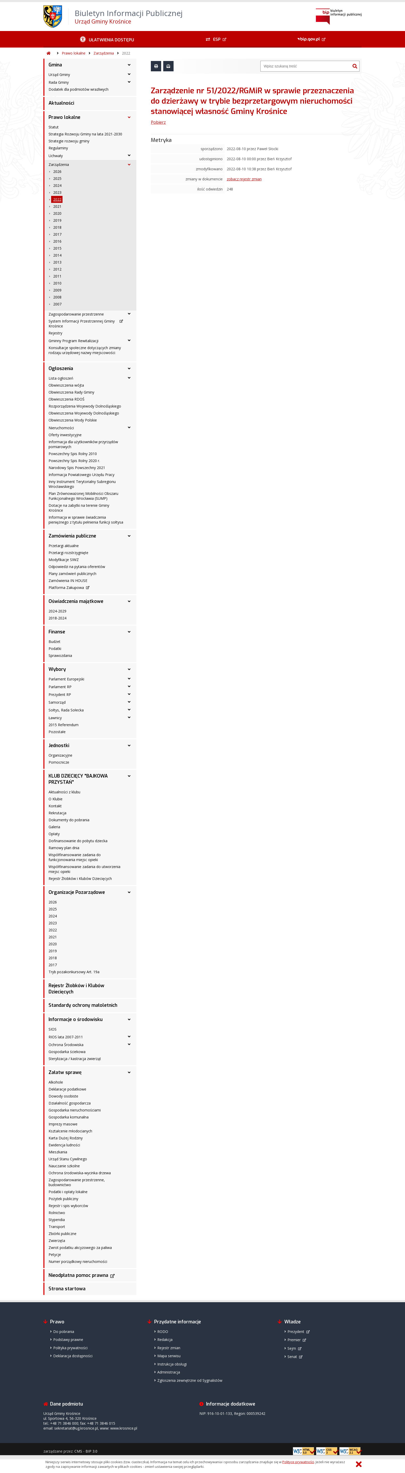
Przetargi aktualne (64, 545)
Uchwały (56, 155)
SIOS (53, 1029)
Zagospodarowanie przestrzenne (76, 314)
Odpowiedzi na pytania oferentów (77, 566)
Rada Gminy (59, 82)
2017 (57, 234)
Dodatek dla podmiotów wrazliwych (78, 89)
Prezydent (295, 1331)
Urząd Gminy (59, 74)
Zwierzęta (57, 1240)
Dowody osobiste (63, 1096)
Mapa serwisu (169, 1355)
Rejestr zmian (168, 1347)
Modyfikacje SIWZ (64, 559)
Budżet (54, 641)
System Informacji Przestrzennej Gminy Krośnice (82, 323)
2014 (57, 255)
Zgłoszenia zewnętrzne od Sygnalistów (189, 1380)
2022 (126, 53)
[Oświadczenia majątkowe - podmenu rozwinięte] (129, 601)
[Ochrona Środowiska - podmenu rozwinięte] (129, 1044)
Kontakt (55, 805)
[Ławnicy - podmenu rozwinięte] (129, 717)
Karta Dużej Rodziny (66, 1138)
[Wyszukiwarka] (306, 66)
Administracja (168, 1372)
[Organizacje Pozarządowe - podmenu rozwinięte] (129, 892)
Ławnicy (55, 717)
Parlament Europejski (66, 679)
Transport (57, 1226)
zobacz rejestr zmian (244, 179)
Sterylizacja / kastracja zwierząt (75, 1058)
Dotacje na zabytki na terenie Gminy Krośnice (79, 508)
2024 (57, 185)
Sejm (291, 1348)
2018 (57, 227)
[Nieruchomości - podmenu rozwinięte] (129, 427)
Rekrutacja (57, 812)
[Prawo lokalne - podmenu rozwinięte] (129, 117)
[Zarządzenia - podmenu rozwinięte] (129, 164)
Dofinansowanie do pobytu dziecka (78, 840)
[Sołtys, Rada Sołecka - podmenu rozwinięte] (129, 709)
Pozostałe (57, 731)
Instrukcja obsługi (172, 1364)
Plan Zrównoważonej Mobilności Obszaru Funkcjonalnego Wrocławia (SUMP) (83, 496)
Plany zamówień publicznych (72, 573)
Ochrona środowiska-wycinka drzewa (80, 1172)
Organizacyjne (60, 755)
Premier (294, 1339)
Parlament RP (60, 686)
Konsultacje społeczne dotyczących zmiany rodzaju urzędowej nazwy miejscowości (85, 350)
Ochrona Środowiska (66, 1044)
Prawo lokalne (73, 53)
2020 (57, 213)
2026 (57, 171)
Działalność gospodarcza (70, 1103)
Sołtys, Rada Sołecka (66, 710)
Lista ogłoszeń (61, 378)
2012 (57, 269)
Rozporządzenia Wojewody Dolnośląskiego (85, 406)
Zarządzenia (104, 53)
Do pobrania (63, 1331)
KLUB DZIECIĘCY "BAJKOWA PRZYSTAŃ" (78, 779)
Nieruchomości (61, 427)
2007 (57, 304)
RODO (162, 1331)
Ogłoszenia (61, 368)
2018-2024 (57, 618)
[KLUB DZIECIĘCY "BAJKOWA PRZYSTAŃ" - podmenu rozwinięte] (129, 776)
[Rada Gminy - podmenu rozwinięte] (129, 82)
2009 (57, 290)
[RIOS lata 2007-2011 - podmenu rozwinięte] (129, 1036)
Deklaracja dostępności (72, 1355)
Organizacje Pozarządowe (77, 892)
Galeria (54, 826)
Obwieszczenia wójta (66, 385)
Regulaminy (58, 147)
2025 (57, 178)
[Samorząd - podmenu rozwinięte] (129, 702)
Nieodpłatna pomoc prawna (78, 1275)
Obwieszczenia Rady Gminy (71, 392)
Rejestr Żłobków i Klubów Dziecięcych (80, 878)
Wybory (57, 669)
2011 (57, 276)
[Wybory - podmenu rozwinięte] (129, 669)
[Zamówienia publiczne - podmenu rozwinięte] (129, 536)
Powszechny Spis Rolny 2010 (73, 453)
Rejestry (55, 333)
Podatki (55, 648)
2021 (57, 206)
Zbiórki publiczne (62, 1233)
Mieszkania (58, 1151)
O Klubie (56, 798)
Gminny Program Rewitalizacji (73, 340)
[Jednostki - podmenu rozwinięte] (129, 745)
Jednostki (59, 745)
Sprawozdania (60, 655)
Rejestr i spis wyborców (68, 1205)
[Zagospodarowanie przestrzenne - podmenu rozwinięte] (129, 314)
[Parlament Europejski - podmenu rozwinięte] (129, 678)
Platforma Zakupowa (66, 587)
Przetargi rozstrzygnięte (68, 552)
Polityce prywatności (298, 1462)
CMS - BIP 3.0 (85, 1451)
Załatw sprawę (65, 1072)
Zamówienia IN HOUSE (68, 580)
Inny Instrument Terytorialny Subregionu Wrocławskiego (82, 484)
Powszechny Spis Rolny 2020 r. (74, 460)
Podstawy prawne (68, 1339)
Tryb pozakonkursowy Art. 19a (74, 971)
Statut (54, 127)
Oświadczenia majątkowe (76, 601)
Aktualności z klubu (64, 791)
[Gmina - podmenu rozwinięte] (129, 65)
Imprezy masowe (63, 1124)
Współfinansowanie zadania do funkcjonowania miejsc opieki (75, 857)
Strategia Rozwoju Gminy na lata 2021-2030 (85, 134)
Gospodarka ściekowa (67, 1051)
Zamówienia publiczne (72, 536)
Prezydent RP (60, 694)
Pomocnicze (59, 762)
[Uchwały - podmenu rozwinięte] (129, 155)
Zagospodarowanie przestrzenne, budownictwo (77, 1182)
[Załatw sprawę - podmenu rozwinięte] (129, 1072)
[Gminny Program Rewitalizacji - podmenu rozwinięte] (129, 340)
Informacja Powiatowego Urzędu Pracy (81, 474)
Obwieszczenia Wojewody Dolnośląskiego (84, 413)
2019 (57, 220)
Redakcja (165, 1339)
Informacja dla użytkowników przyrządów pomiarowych (83, 444)
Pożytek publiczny (63, 1198)
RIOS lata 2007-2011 (66, 1036)
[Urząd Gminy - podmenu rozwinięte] (129, 74)
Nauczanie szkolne (64, 1165)
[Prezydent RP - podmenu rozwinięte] (129, 694)
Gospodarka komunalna (69, 1117)
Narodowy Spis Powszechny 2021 (77, 467)
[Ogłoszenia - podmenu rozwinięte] (129, 368)
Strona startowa (67, 1289)
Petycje (55, 1254)
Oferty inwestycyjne (65, 434)
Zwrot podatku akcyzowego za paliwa (80, 1247)
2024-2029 (57, 611)
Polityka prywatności (70, 1347)
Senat (292, 1356)
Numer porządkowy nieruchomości (78, 1261)
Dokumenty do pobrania (69, 819)
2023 (57, 192)
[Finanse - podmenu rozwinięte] (129, 632)
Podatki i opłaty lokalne (68, 1191)
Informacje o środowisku (76, 1019)
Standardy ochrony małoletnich (83, 1005)
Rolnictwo (57, 1212)
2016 (57, 241)
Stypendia (57, 1219)
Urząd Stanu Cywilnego (68, 1158)
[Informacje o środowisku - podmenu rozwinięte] (129, 1019)
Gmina (55, 65)
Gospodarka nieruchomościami (75, 1110)
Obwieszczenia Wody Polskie (73, 420)
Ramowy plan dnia (64, 847)
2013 (57, 262)
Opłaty (54, 833)
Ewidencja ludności (64, 1144)
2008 (57, 297)
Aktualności (61, 103)
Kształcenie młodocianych (70, 1131)
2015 (57, 248)
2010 (57, 283)
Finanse (57, 632)
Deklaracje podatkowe (67, 1089)
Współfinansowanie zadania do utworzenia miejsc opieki (84, 869)
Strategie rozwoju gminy (69, 141)
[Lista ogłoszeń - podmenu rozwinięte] (129, 378)
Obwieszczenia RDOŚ (66, 399)
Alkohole (56, 1082)
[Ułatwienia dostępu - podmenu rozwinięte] (107, 39)
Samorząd (57, 702)
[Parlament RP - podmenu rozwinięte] (129, 686)
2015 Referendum (64, 724)
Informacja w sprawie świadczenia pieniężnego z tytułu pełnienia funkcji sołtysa (86, 520)
